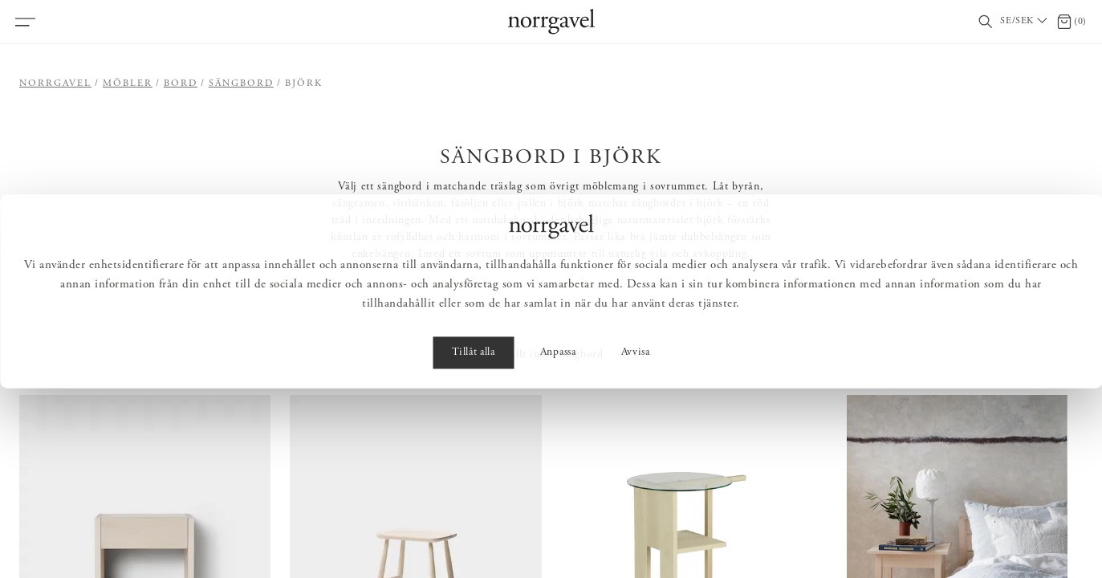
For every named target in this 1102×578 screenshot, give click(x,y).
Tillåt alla (473, 542)
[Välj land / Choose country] (1025, 21)
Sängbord (241, 83)
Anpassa (558, 542)
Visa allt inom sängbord (545, 354)
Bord (180, 83)
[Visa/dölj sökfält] (985, 22)
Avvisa (635, 542)
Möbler (127, 83)
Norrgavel (55, 83)
